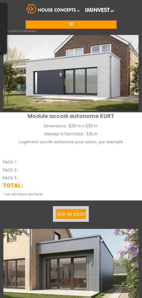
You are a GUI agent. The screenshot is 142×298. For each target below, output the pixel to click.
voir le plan (71, 214)
